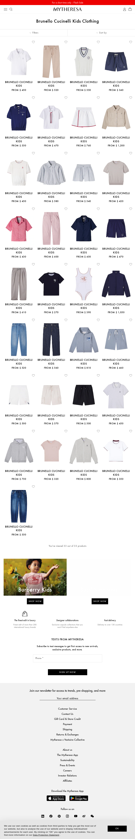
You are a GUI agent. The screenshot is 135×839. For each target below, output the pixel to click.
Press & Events (67, 765)
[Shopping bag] (130, 9)
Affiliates (67, 780)
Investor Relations (67, 775)
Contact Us (67, 714)
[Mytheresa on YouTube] (75, 816)
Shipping (67, 729)
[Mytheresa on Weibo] (84, 816)
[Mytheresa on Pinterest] (59, 816)
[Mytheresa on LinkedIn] (42, 816)
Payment (67, 724)
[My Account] (124, 9)
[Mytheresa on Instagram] (67, 816)
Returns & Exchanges (67, 734)
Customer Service (67, 708)
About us (67, 749)
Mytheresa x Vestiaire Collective (67, 739)
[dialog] (67, 830)
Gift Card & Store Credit (67, 719)
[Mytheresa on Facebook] (51, 816)
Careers (67, 770)
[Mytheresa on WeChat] (92, 816)
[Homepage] (67, 9)
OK (117, 828)
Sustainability (67, 760)
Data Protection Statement (46, 835)
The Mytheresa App (67, 755)
